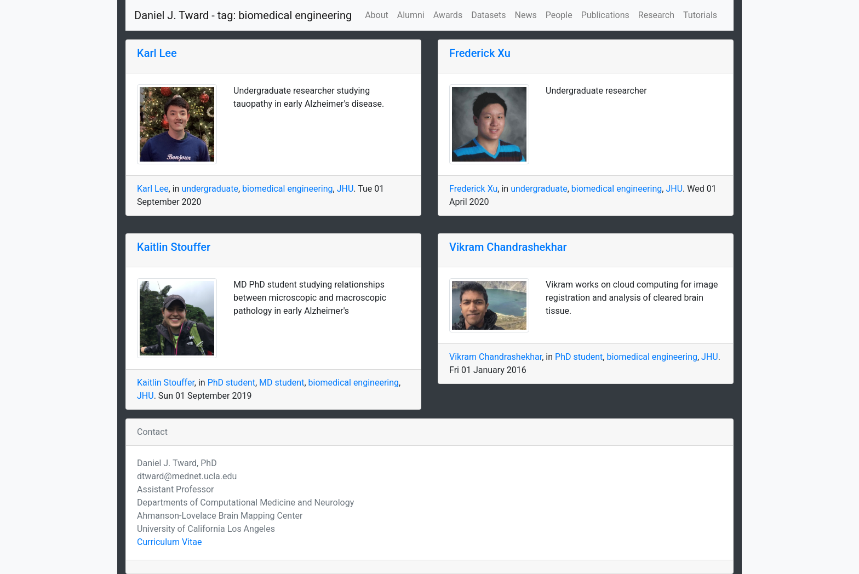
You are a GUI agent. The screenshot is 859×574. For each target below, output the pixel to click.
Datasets (488, 15)
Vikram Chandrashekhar (508, 247)
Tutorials (700, 15)
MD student (281, 382)
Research (656, 15)
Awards (447, 15)
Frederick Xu (480, 53)
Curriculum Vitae (169, 542)
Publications (605, 15)
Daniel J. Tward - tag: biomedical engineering (243, 15)
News (526, 15)
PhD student (231, 382)
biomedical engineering (287, 188)
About (376, 15)
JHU (345, 188)
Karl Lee (157, 53)
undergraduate (209, 188)
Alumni (411, 15)
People (559, 15)
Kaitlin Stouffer (173, 247)
